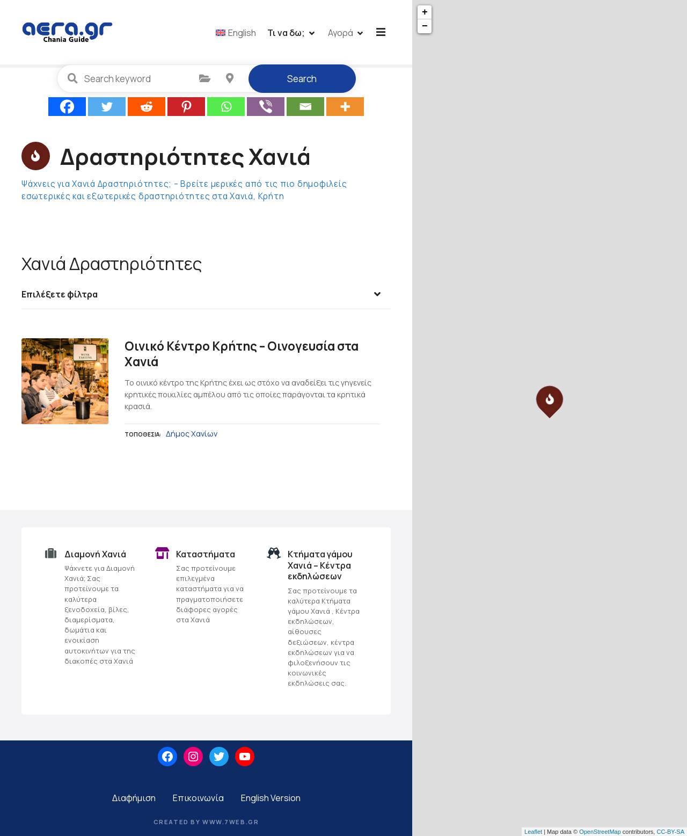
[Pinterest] (186, 110)
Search (302, 82)
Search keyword (73, 82)
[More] (345, 110)
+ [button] (425, 12)
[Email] (305, 110)
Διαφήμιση (134, 801)
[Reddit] (146, 110)
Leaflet (533, 831)
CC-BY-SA (670, 831)
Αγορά (342, 34)
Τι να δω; (287, 34)
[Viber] (265, 110)
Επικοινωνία (198, 801)
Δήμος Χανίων (191, 437)
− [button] (425, 26)
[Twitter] (107, 110)
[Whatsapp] (226, 110)
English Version (271, 801)
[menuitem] (237, 34)
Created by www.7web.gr (206, 825)
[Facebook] (67, 110)
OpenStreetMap (600, 831)
